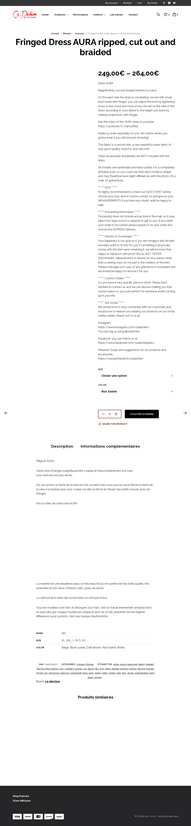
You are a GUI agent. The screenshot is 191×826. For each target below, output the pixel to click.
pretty (105, 673)
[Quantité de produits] (110, 415)
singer (131, 673)
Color (102, 386)
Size (100, 370)
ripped (112, 673)
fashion (133, 668)
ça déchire (52, 681)
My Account (111, 3)
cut (85, 668)
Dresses (79, 34)
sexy (124, 673)
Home (45, 15)
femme (141, 668)
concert (78, 668)
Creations (59, 15)
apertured (132, 664)
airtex (116, 664)
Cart (139, 3)
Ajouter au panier (141, 415)
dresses (115, 668)
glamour (65, 673)
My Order (152, 3)
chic (61, 668)
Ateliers (98, 15)
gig (45, 673)
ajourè (123, 664)
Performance (80, 15)
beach (141, 664)
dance (91, 668)
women (98, 677)
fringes (39, 673)
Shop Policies (21, 796)
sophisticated (141, 673)
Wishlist (127, 3)
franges (150, 668)
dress (107, 668)
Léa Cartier (116, 15)
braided (150, 664)
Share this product (115, 425)
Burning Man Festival (47, 668)
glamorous (54, 673)
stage (90, 677)
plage (98, 673)
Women (67, 34)
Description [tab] (62, 446)
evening (124, 668)
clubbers (69, 668)
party (91, 673)
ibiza (85, 673)
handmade (76, 673)
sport (151, 673)
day (97, 668)
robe (118, 673)
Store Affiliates (22, 800)
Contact (133, 15)
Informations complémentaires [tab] (110, 446)
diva (102, 668)
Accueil (55, 34)
